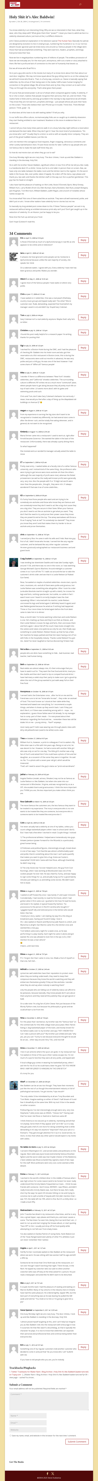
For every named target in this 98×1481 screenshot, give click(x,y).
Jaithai (22, 774)
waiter (13, 21)
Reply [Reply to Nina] (83, 1019)
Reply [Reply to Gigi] (83, 347)
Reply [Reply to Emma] (83, 1176)
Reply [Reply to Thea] (83, 740)
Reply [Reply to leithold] (83, 971)
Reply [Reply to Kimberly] (83, 433)
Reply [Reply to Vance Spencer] (83, 1312)
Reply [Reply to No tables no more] (83, 1149)
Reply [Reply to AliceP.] (83, 1083)
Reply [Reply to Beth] (83, 666)
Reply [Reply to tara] (83, 255)
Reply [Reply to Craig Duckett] (83, 560)
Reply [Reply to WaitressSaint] (83, 1212)
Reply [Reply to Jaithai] (83, 776)
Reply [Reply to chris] (83, 536)
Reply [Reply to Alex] (83, 1285)
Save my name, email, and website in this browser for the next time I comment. (44, 1435)
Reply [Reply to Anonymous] (83, 693)
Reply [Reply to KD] (83, 497)
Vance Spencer (26, 1310)
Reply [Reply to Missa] (83, 893)
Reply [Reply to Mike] (83, 374)
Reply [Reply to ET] (83, 464)
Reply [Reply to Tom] (83, 317)
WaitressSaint (26, 1210)
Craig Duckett (26, 558)
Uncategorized (33, 21)
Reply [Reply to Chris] (83, 296)
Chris (22, 294)
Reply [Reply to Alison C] (83, 281)
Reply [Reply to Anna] (83, 1050)
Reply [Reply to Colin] (83, 824)
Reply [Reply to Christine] (83, 332)
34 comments (45, 21)
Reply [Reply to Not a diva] (83, 651)
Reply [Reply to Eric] (83, 240)
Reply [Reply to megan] (83, 412)
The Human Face (65, 41)
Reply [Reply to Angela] (83, 1250)
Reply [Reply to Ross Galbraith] (83, 803)
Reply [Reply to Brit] (83, 1347)
